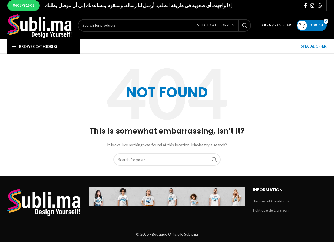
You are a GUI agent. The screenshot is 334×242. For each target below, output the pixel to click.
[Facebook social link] (305, 6)
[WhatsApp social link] (320, 6)
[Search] (164, 25)
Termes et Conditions (271, 201)
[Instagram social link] (312, 6)
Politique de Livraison (271, 210)
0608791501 (23, 5)
